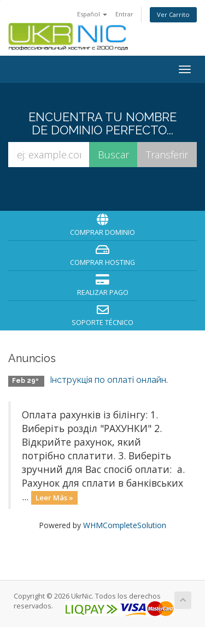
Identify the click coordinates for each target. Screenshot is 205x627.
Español (92, 14)
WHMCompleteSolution (124, 525)
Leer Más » (54, 497)
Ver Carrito (173, 14)
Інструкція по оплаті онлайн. (109, 380)
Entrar (124, 14)
